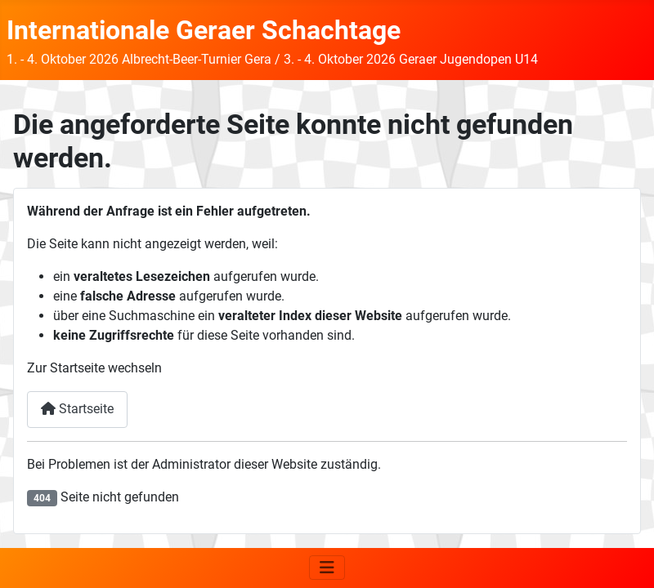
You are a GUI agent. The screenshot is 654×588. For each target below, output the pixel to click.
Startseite (77, 408)
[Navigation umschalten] (327, 567)
